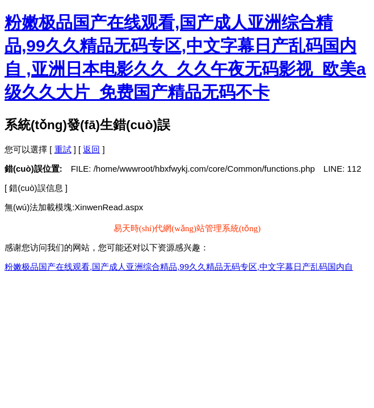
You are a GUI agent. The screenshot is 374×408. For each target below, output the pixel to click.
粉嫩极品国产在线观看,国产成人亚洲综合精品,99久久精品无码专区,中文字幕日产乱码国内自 (179, 266)
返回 (91, 149)
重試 (63, 149)
